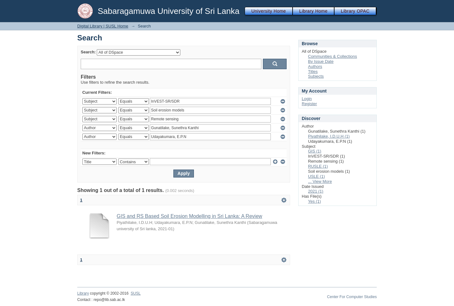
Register (309, 103)
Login (307, 98)
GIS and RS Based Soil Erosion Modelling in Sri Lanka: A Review (189, 216)
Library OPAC (355, 11)
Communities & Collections (332, 56)
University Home (268, 11)
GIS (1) (314, 151)
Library (83, 293)
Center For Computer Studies (352, 297)
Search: (88, 52)
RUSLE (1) (318, 166)
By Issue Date (321, 61)
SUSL (136, 293)
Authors (315, 66)
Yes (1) (314, 201)
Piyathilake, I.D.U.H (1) (329, 136)
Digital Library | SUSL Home (102, 26)
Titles (313, 71)
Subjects (316, 76)
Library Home (313, 11)
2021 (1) (315, 191)
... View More (320, 181)
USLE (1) (316, 176)
